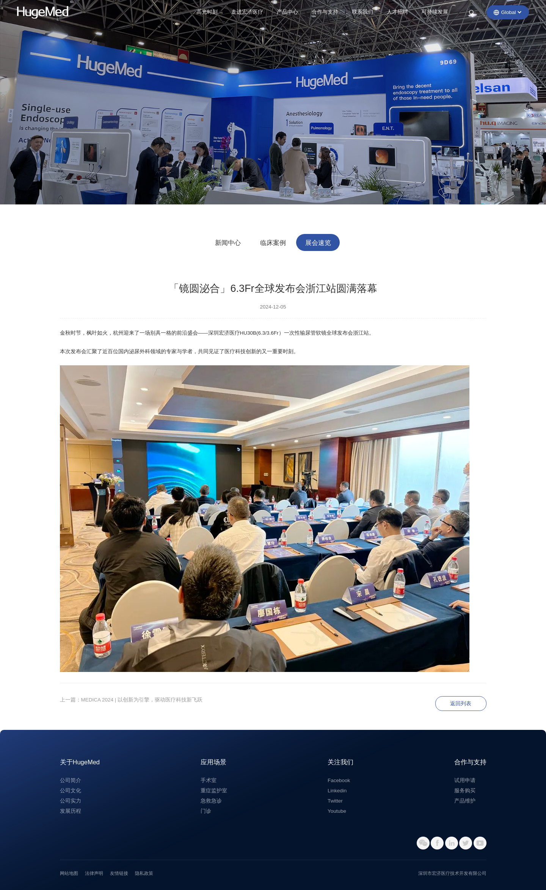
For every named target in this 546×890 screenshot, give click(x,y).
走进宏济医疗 (247, 12)
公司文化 (70, 790)
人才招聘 (397, 12)
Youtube (337, 811)
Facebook (339, 780)
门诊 (206, 811)
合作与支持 (325, 12)
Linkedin (337, 790)
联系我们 (362, 12)
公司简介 (70, 780)
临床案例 (273, 242)
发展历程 (70, 811)
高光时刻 (207, 12)
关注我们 (340, 762)
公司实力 (70, 801)
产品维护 (464, 801)
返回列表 (460, 703)
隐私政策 (144, 873)
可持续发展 (435, 12)
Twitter (335, 801)
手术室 (209, 780)
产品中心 (287, 12)
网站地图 (69, 873)
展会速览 (318, 242)
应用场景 (213, 762)
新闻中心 (228, 242)
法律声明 (94, 873)
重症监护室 (214, 790)
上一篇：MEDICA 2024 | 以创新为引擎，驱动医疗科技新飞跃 (131, 700)
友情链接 (119, 873)
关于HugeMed (80, 762)
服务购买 (464, 790)
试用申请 (464, 780)
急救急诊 (211, 801)
